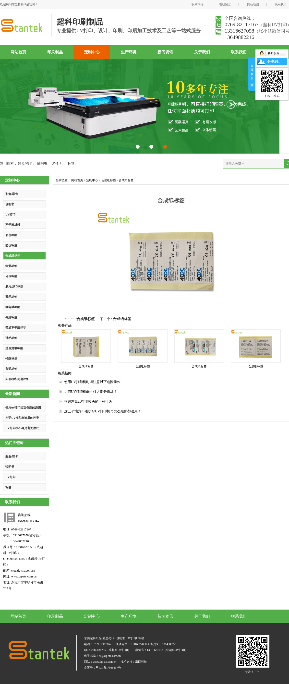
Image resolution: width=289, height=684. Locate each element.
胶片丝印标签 (14, 286)
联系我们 (281, 4)
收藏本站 (197, 4)
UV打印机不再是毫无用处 (22, 428)
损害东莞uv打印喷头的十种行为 (88, 401)
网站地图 (253, 4)
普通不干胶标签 (15, 327)
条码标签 (11, 369)
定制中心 (92, 52)
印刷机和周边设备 (17, 379)
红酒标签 (11, 266)
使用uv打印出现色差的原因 (23, 407)
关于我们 (202, 52)
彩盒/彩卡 (25, 163)
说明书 (42, 163)
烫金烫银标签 (14, 348)
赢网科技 (141, 661)
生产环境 (128, 52)
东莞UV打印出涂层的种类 (22, 418)
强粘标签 (11, 338)
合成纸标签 (12, 255)
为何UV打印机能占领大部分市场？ (90, 392)
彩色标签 (11, 235)
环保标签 (11, 276)
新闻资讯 (165, 52)
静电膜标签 (12, 307)
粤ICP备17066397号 (108, 667)
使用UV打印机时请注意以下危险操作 (92, 382)
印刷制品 (55, 52)
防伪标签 (11, 245)
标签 (71, 163)
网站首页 (18, 52)
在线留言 (225, 4)
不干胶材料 (12, 225)
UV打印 (57, 163)
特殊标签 (11, 358)
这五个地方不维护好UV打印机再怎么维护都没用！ (102, 411)
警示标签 (11, 297)
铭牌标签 (11, 317)
